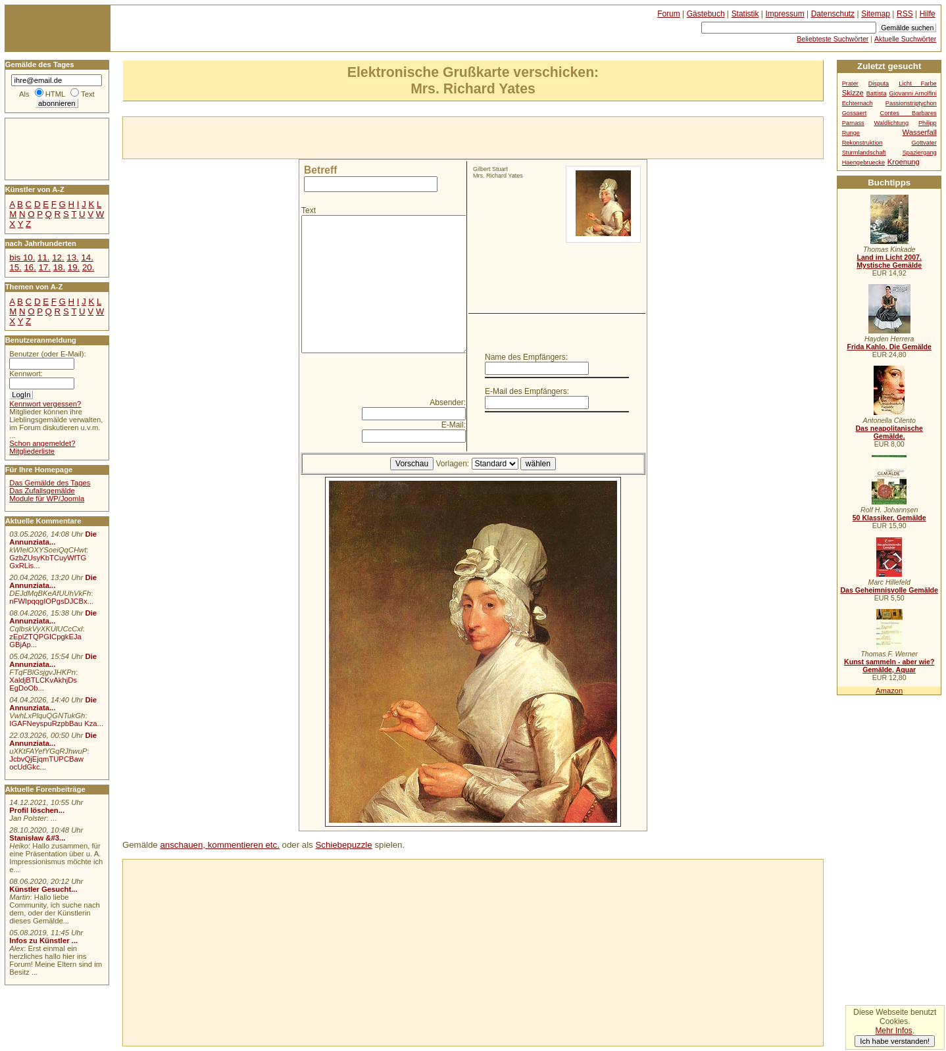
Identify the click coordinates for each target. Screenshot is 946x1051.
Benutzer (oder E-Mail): (47, 354)
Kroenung (903, 162)
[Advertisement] (277, 137)
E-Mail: (453, 424)
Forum (668, 13)
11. (43, 257)
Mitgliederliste (32, 451)
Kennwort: (26, 374)
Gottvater (924, 142)
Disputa (878, 83)
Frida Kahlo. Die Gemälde (889, 347)
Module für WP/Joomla (46, 498)
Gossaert (854, 113)
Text (308, 210)
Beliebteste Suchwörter (832, 39)
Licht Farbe (918, 83)
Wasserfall (920, 132)
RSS (905, 13)
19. (74, 267)
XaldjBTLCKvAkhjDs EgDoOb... (43, 684)
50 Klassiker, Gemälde (889, 518)
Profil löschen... (36, 810)
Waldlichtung (891, 123)
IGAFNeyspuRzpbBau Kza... (56, 723)
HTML (55, 94)
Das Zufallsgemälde (42, 491)
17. (45, 267)
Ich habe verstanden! (895, 1041)
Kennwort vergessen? (45, 404)
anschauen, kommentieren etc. (219, 845)
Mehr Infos (893, 1030)
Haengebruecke (863, 162)
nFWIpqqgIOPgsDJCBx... (51, 601)
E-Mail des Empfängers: (527, 391)
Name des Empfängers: (526, 357)
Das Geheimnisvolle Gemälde (889, 590)
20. (88, 267)
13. (72, 257)
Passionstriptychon (911, 103)
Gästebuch (706, 13)
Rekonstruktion (862, 142)
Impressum (785, 13)
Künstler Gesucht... (43, 889)
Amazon (889, 691)
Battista (876, 93)
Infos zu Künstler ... (43, 940)
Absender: (448, 402)
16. (30, 267)
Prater (850, 83)
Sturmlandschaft (864, 152)
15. (15, 267)
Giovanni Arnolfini (912, 93)
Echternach (857, 103)
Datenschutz (833, 13)
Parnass (853, 123)
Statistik (745, 13)
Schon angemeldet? (42, 443)
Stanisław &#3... (37, 838)
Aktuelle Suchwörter (905, 39)
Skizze (853, 93)
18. (59, 267)
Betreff (320, 170)
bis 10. (22, 257)
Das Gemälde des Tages (49, 483)
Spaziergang (920, 152)
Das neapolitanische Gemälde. (889, 432)
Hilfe (927, 13)
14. (87, 257)
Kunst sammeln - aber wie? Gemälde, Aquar (889, 665)
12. (58, 257)
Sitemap (875, 13)
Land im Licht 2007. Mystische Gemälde (889, 261)
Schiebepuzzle (343, 845)
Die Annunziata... (53, 538)
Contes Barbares (908, 113)
